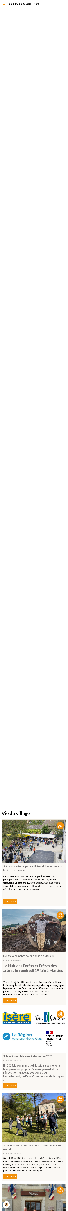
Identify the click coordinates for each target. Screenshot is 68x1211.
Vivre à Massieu (15, 960)
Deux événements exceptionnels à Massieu (28, 956)
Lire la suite (10, 901)
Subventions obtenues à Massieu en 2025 (27, 1056)
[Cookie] (6, 1204)
